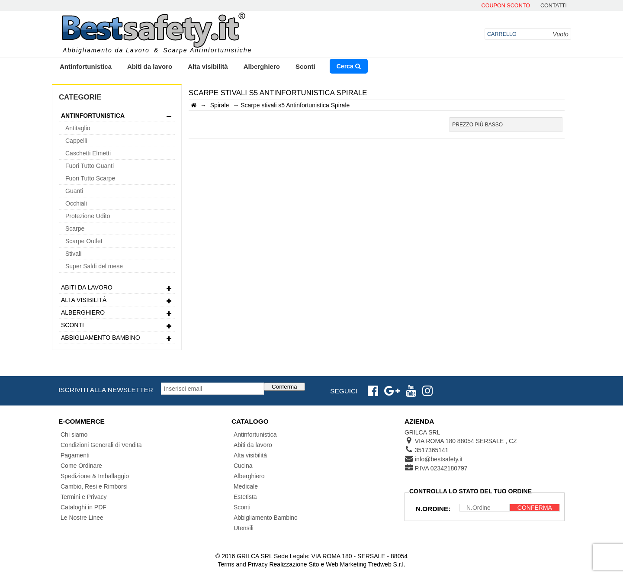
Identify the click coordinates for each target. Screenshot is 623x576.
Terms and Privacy (242, 564)
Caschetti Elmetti (88, 153)
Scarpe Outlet (84, 241)
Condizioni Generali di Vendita (101, 444)
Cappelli (76, 140)
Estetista (245, 496)
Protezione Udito (87, 215)
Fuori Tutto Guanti (89, 165)
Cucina (243, 465)
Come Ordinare (81, 465)
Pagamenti (75, 455)
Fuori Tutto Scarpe (90, 178)
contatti (553, 6)
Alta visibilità (208, 66)
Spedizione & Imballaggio (95, 476)
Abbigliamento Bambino (117, 338)
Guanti (74, 190)
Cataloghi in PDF (83, 507)
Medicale (246, 486)
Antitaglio (77, 128)
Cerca (349, 66)
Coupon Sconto (506, 6)
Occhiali (76, 203)
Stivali (73, 253)
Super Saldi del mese (94, 266)
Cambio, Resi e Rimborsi (94, 486)
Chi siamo (74, 434)
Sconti (305, 66)
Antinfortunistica (86, 66)
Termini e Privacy (84, 496)
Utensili (244, 528)
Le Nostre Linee (82, 517)
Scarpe (74, 228)
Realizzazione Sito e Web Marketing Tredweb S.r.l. (337, 564)
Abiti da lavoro (149, 66)
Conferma (284, 386)
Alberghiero (262, 66)
